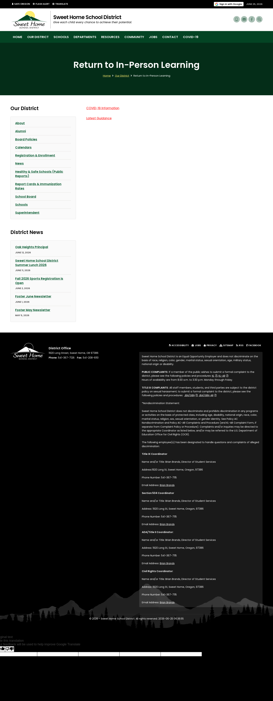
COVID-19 (190, 37)
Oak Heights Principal (32, 247)
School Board (26, 196)
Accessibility (179, 345)
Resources (110, 37)
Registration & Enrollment (36, 155)
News (19, 163)
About (20, 123)
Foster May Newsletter (33, 309)
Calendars (23, 147)
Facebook (254, 345)
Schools (61, 37)
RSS (240, 345)
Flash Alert (43, 4)
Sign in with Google (231, 4)
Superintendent (27, 212)
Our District (38, 37)
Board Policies (26, 139)
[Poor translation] (9, 649)
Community (134, 37)
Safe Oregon (22, 4)
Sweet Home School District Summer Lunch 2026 (37, 262)
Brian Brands (167, 485)
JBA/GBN (191, 395)
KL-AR (223, 375)
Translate (62, 4)
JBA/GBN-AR (207, 395)
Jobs (153, 37)
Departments (85, 37)
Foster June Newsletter (33, 296)
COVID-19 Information (103, 108)
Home (17, 37)
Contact (170, 37)
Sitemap (226, 345)
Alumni (21, 131)
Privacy (210, 345)
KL (214, 375)
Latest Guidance (99, 118)
